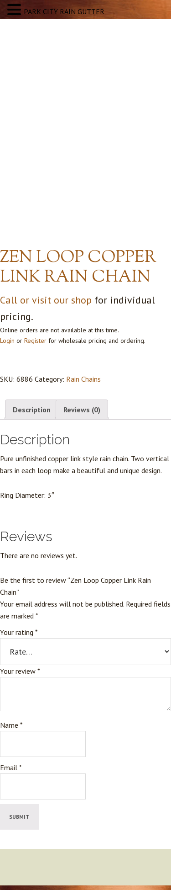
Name (11, 725)
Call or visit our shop (46, 299)
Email (11, 767)
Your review (20, 671)
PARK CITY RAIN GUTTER (64, 11)
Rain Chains (83, 379)
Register (35, 340)
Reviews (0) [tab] (81, 409)
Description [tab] (32, 409)
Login (7, 340)
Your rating (19, 632)
